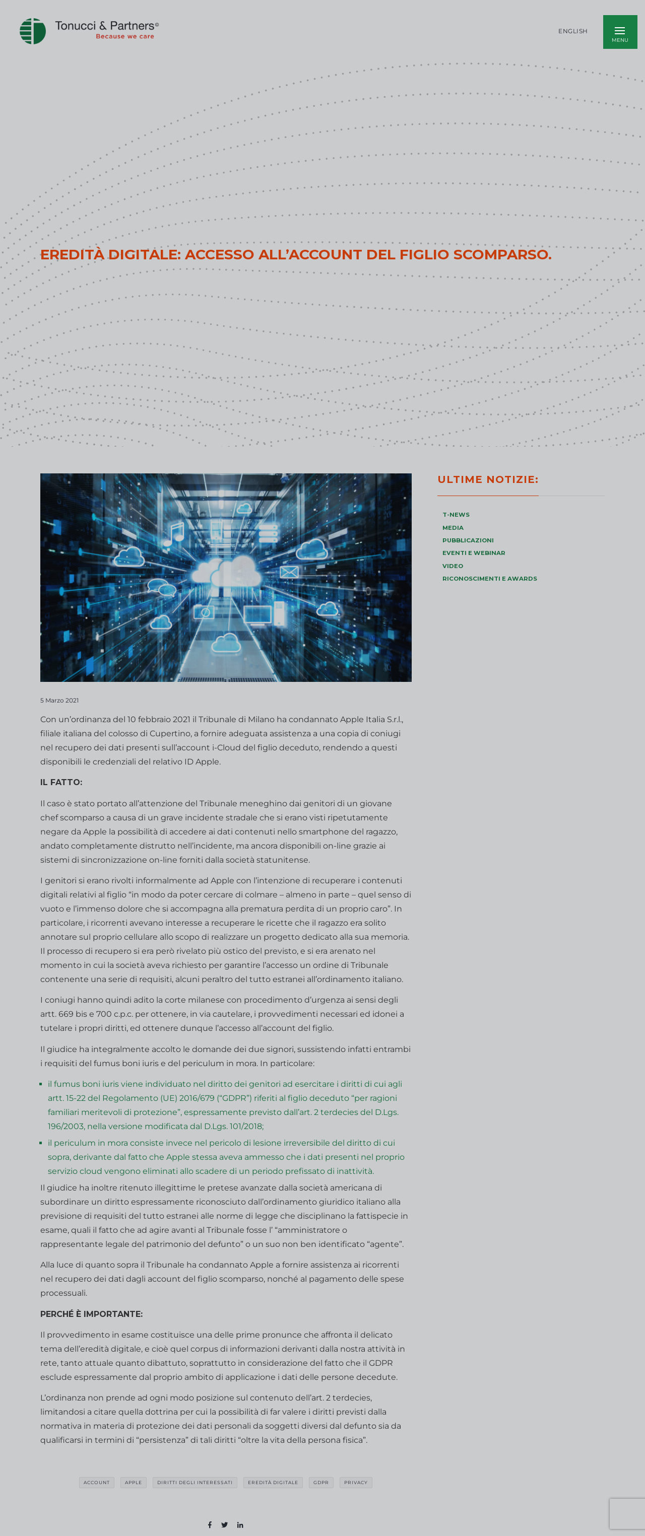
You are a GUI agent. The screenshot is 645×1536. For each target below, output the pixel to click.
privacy (356, 1482)
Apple (133, 1482)
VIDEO (452, 566)
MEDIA (453, 527)
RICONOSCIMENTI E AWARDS (489, 578)
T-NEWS (456, 514)
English (573, 31)
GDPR (321, 1482)
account (97, 1482)
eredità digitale (273, 1482)
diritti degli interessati (195, 1482)
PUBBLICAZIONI (468, 540)
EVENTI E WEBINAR (473, 552)
